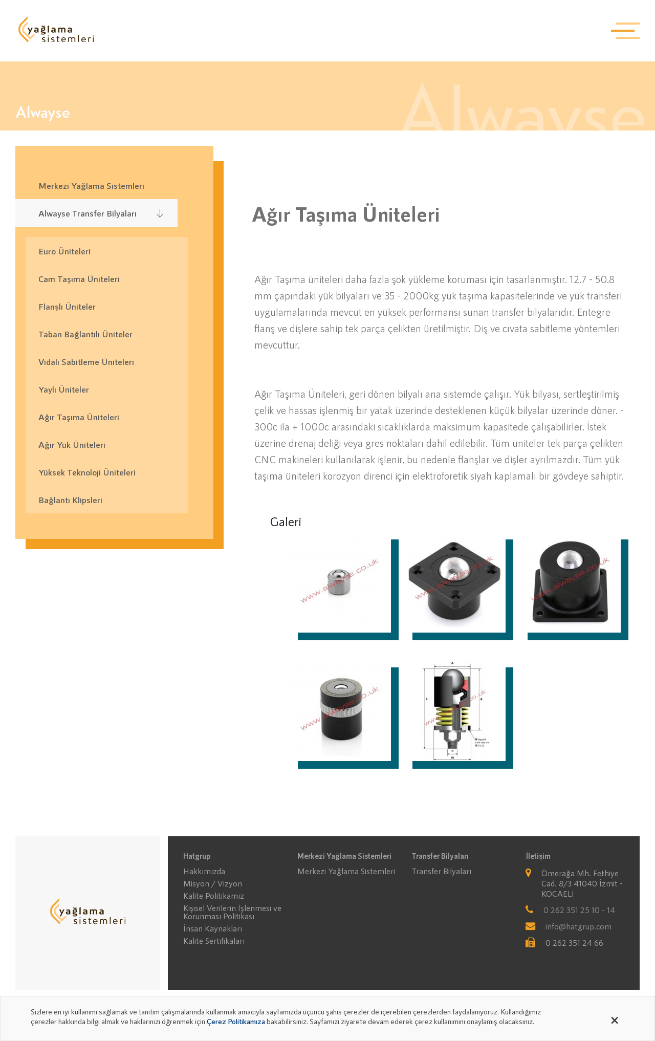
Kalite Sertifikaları (214, 941)
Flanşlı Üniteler (67, 306)
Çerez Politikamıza (236, 1021)
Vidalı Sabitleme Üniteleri (86, 361)
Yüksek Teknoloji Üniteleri (87, 472)
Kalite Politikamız (213, 896)
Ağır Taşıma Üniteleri (78, 416)
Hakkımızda (204, 871)
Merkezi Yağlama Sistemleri (346, 871)
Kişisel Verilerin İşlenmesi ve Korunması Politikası (232, 912)
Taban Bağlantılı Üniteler (85, 334)
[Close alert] (614, 1018)
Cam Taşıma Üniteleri (79, 278)
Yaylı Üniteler (63, 389)
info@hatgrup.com (578, 926)
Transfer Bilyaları (441, 871)
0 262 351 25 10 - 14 (579, 910)
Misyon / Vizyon (212, 883)
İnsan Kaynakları (212, 928)
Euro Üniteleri (64, 251)
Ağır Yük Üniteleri (71, 444)
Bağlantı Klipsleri (70, 499)
